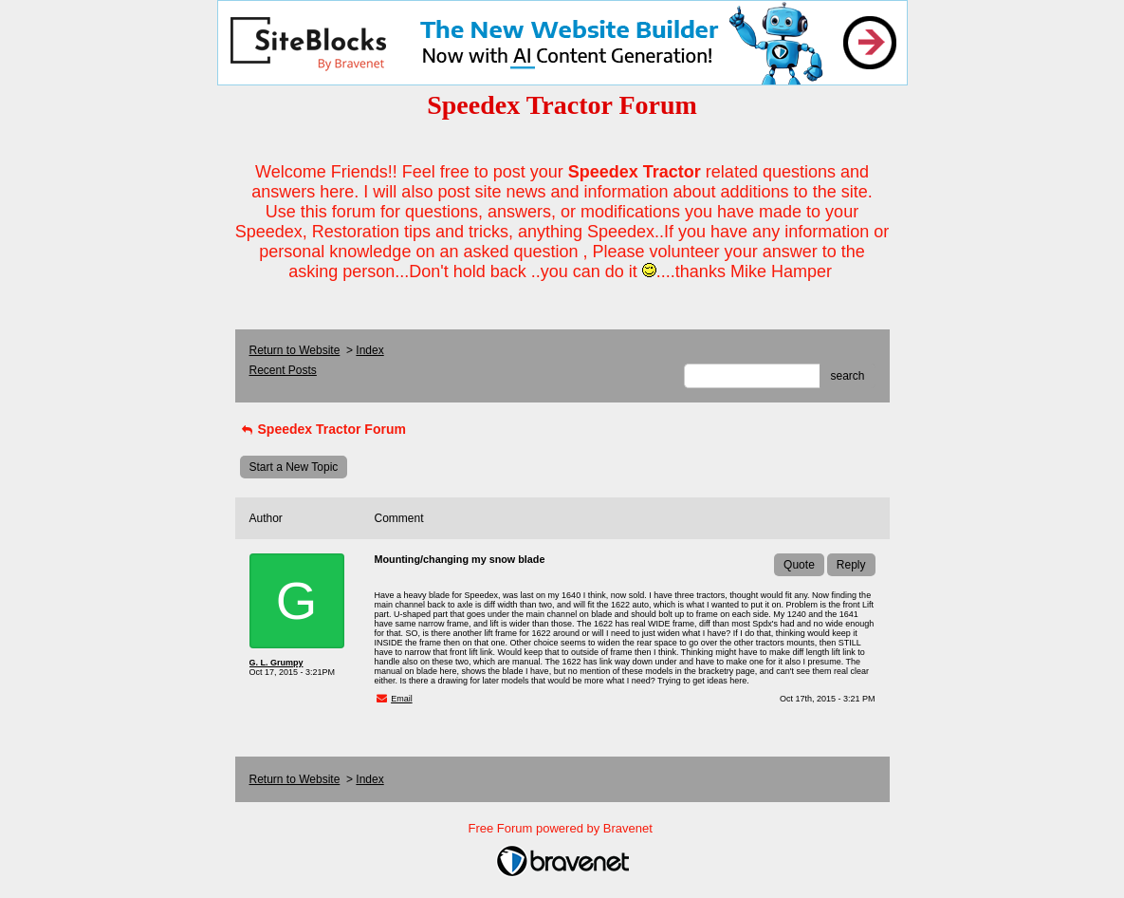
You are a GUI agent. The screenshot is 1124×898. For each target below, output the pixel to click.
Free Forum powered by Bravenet (562, 828)
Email (402, 698)
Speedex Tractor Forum (323, 429)
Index (369, 350)
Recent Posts (283, 370)
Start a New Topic (294, 467)
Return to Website (295, 350)
